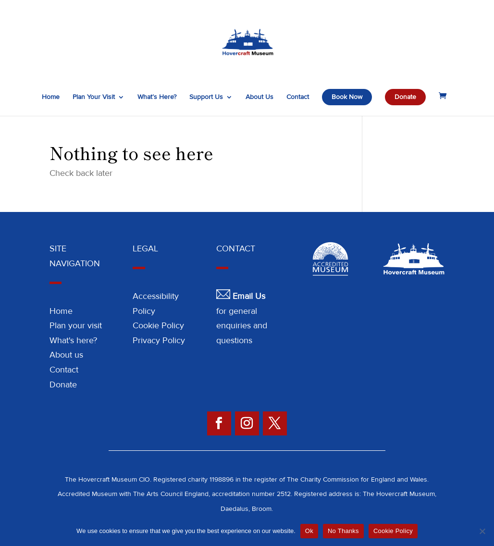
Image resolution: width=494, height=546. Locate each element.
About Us (259, 97)
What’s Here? (156, 97)
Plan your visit (75, 325)
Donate (405, 97)
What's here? (73, 340)
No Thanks (343, 530)
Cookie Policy (158, 325)
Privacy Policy (159, 340)
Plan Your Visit (94, 97)
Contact (297, 97)
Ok (309, 530)
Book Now (347, 97)
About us (66, 354)
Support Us (206, 97)
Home (51, 97)
